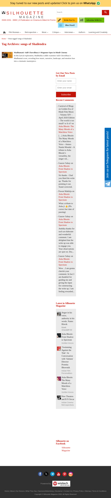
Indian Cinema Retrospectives (68, 403)
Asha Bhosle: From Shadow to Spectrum (66, 169)
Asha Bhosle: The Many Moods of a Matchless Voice (66, 129)
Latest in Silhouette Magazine (65, 304)
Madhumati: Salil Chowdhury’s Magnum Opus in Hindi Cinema (40, 52)
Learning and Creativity (98, 32)
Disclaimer (59, 491)
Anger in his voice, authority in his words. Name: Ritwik (68, 318)
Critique (56, 32)
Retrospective (31, 32)
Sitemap (88, 491)
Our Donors (20, 491)
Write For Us (69, 20)
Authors (82, 32)
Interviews (70, 32)
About (12, 491)
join (86, 3)
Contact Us (68, 491)
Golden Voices (67, 343)
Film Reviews (15, 32)
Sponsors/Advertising (46, 491)
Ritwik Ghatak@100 (67, 328)
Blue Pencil (69, 25)
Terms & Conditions (99, 491)
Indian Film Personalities (67, 372)
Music (45, 32)
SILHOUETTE (25, 15)
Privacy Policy (78, 491)
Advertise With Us (93, 20)
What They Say (31, 491)
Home (7, 491)
